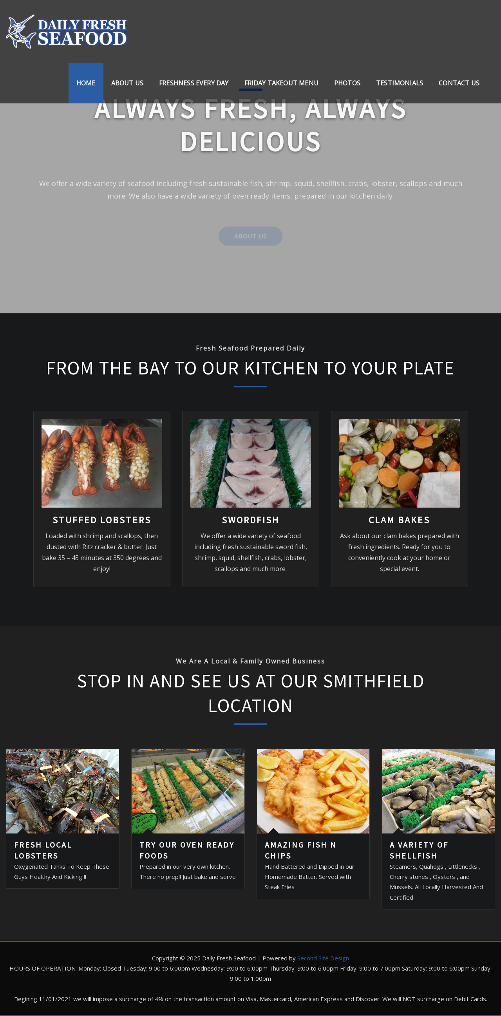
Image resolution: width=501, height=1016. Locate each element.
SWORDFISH (250, 520)
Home (86, 83)
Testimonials (399, 83)
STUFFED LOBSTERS (101, 520)
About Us (127, 83)
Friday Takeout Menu (281, 83)
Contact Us (459, 83)
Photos (347, 83)
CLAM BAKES (399, 520)
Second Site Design (323, 958)
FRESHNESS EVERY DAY (193, 83)
